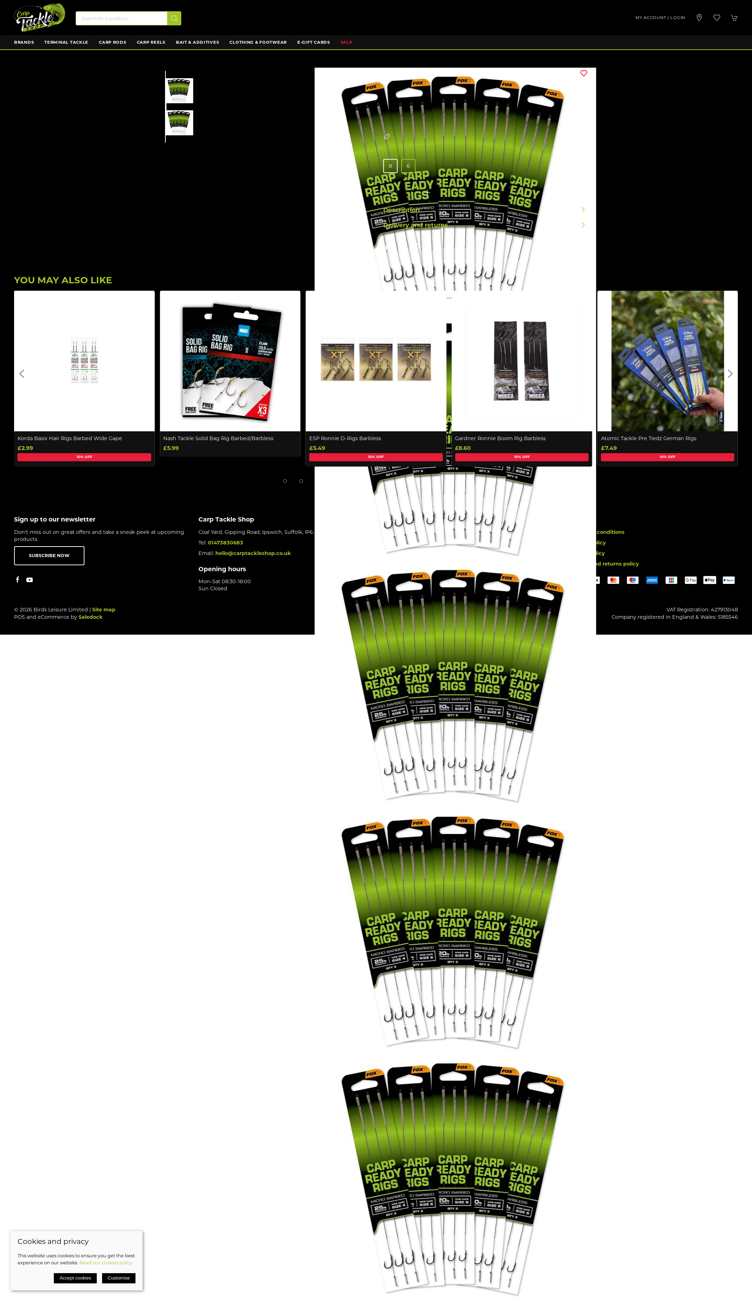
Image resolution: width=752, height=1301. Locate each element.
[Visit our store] (699, 17)
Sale (347, 42)
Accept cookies (75, 1278)
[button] (716, 17)
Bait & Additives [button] (197, 42)
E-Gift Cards (313, 42)
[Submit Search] (174, 18)
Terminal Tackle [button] (66, 42)
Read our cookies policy (106, 1262)
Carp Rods (112, 42)
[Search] (128, 18)
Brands (24, 42)
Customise (119, 1278)
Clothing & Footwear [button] (258, 42)
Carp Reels (151, 42)
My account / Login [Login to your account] (660, 17)
